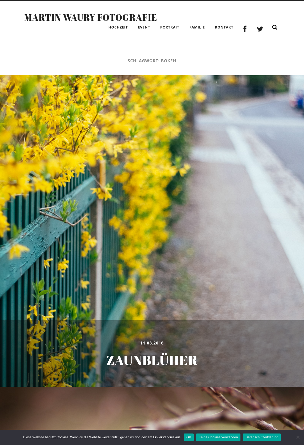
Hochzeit (118, 27)
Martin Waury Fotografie (90, 17)
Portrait (169, 27)
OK (188, 437)
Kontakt (224, 27)
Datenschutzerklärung (261, 437)
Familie (197, 27)
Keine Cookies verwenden (218, 437)
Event (144, 27)
